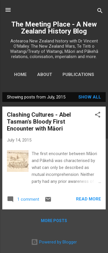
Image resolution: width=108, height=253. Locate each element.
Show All (89, 97)
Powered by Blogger (54, 242)
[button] (97, 115)
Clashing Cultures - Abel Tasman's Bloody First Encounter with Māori (39, 121)
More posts (54, 220)
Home (20, 74)
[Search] (99, 12)
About (44, 74)
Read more (88, 199)
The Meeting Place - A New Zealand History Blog (54, 27)
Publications (78, 74)
